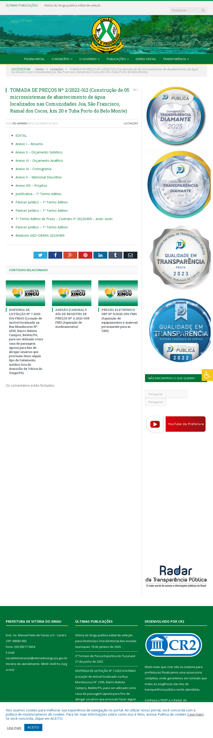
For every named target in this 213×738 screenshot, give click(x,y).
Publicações (116, 54)
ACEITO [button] (33, 727)
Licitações (131, 118)
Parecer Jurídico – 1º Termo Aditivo (41, 197)
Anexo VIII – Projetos (31, 181)
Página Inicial (34, 54)
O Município (60, 54)
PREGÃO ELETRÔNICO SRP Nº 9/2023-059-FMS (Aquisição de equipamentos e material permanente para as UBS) (120, 315)
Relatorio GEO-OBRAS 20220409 (40, 231)
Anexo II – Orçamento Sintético (38, 147)
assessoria (194, 668)
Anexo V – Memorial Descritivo (38, 172)
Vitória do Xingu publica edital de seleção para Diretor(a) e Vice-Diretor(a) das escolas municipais (72, 5)
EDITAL (21, 131)
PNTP (164, 696)
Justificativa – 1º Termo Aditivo (38, 189)
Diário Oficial (146, 54)
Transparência (174, 54)
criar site (173, 662)
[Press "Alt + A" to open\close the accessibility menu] (207, 375)
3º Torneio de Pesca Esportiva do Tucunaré (105, 651)
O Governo (88, 54)
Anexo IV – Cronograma (33, 164)
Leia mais (195, 714)
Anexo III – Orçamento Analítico (39, 156)
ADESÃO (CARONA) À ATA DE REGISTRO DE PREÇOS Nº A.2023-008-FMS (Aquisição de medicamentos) (72, 313)
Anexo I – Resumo (29, 139)
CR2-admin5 (19, 118)
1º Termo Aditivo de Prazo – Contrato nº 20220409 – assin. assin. (64, 214)
